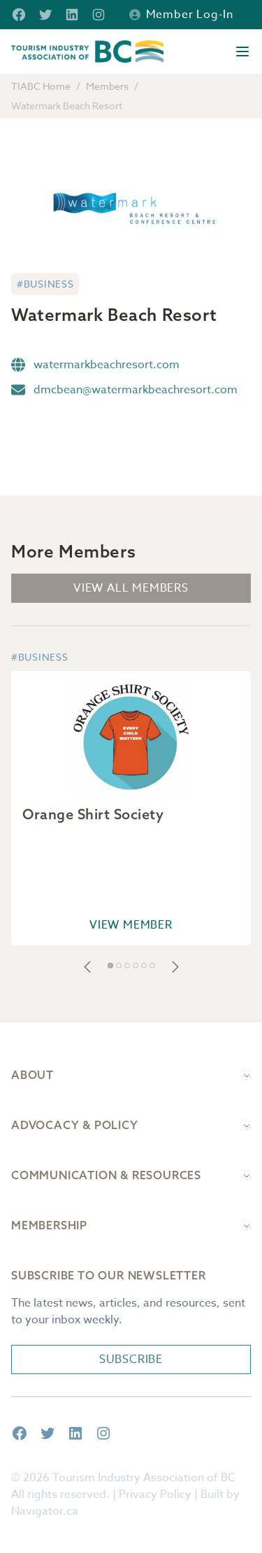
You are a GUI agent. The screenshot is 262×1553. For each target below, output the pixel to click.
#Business (45, 283)
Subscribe (131, 1359)
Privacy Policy (155, 1494)
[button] (87, 967)
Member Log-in (181, 14)
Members (107, 86)
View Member (131, 925)
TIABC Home (41, 86)
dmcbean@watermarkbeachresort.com (136, 389)
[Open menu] (242, 51)
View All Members (131, 588)
